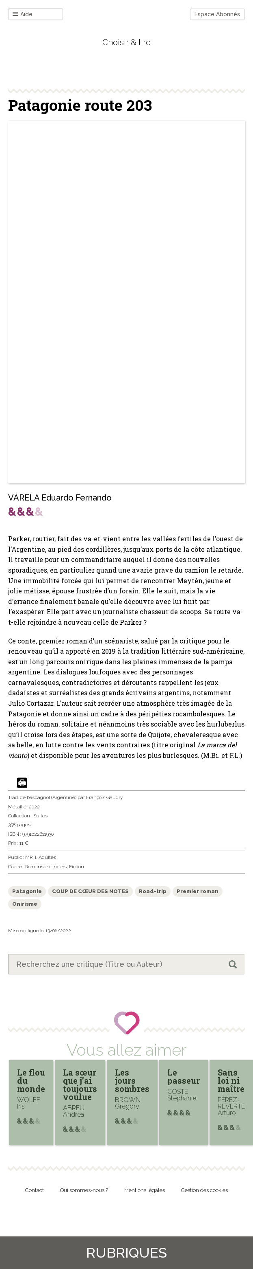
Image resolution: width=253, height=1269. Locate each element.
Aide (22, 14)
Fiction (76, 866)
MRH (30, 857)
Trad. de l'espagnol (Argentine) (42, 797)
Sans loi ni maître (231, 1080)
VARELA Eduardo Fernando (60, 498)
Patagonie (27, 891)
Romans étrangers (46, 866)
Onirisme (24, 904)
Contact (34, 1190)
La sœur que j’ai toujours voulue (80, 1084)
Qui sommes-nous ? (84, 1190)
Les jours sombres (132, 1080)
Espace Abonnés (217, 14)
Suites (40, 816)
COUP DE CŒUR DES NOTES (90, 891)
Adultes (47, 857)
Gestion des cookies (204, 1190)
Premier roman (197, 891)
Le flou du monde (31, 1080)
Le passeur (183, 1076)
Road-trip (153, 891)
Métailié (17, 807)
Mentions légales (144, 1190)
